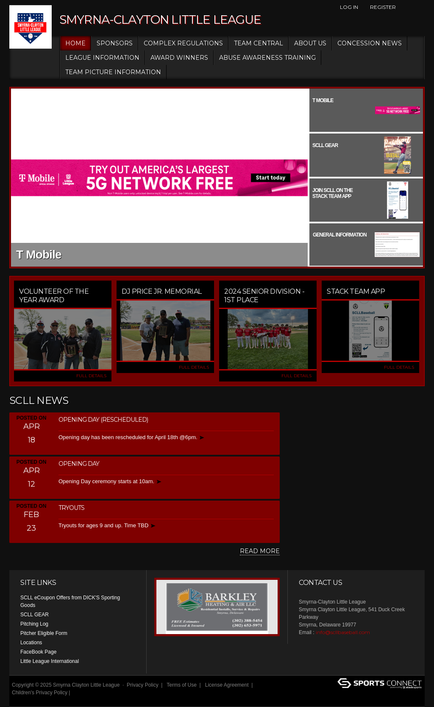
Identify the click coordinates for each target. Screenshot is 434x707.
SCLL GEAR (34, 615)
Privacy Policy (143, 685)
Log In (349, 7)
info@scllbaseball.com (343, 632)
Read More (260, 551)
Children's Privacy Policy (39, 693)
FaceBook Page (38, 652)
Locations (31, 643)
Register (383, 7)
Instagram (420, 7)
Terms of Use (182, 685)
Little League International (49, 661)
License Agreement (227, 685)
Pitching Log (34, 624)
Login (21, 700)
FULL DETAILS (91, 376)
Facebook (405, 7)
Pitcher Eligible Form (43, 633)
